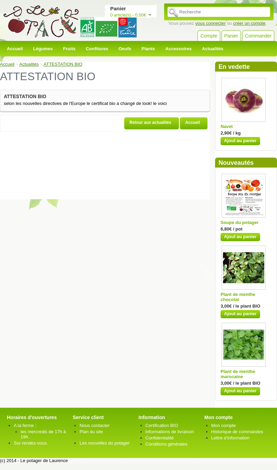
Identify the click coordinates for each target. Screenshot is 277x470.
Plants (148, 48)
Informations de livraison (170, 431)
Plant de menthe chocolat (238, 297)
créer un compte (249, 23)
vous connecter (210, 23)
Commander (258, 36)
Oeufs (124, 48)
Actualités (212, 48)
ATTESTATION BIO (63, 64)
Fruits (69, 48)
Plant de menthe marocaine (238, 374)
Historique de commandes (237, 431)
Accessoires (178, 48)
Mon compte (223, 425)
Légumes (43, 48)
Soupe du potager (240, 222)
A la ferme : (25, 425)
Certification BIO (162, 425)
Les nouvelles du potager (104, 443)
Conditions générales (167, 444)
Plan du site (91, 431)
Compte (208, 36)
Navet (227, 126)
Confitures (97, 48)
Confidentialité (160, 437)
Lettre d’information (230, 437)
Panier (231, 36)
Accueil (15, 48)
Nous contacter (94, 425)
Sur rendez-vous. (31, 443)
